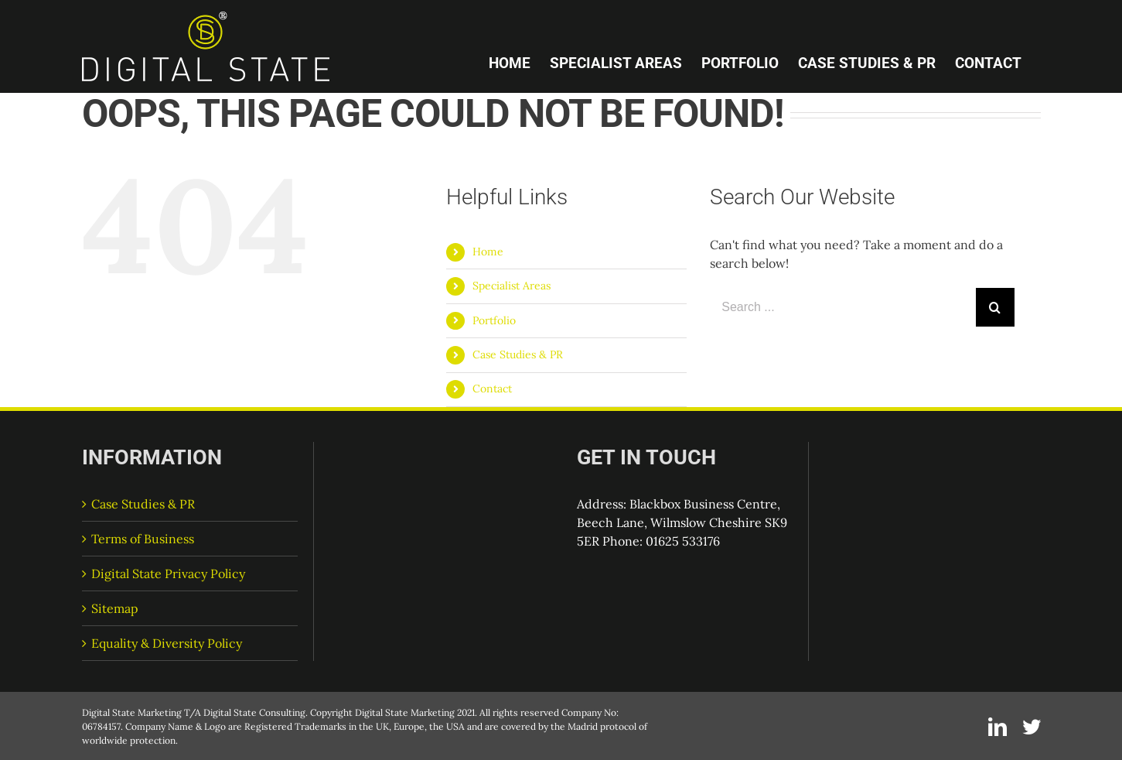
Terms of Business (142, 538)
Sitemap (114, 608)
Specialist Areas (511, 286)
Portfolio (494, 320)
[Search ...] (842, 307)
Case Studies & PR (517, 354)
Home (487, 251)
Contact (492, 388)
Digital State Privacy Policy (168, 573)
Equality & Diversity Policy (166, 643)
